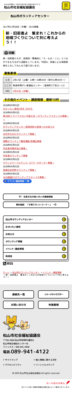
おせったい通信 (13, 226)
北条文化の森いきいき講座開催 (38, 196)
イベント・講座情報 (15, 248)
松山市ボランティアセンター (19, 219)
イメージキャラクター (53, 294)
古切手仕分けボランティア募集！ (20, 134)
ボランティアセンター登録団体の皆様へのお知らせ (28, 126)
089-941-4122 (26, 351)
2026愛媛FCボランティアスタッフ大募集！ (24, 177)
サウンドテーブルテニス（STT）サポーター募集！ (28, 162)
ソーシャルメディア (45, 364)
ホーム (6, 272)
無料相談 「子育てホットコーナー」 (34, 204)
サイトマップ (11, 359)
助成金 (9, 256)
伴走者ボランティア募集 (15, 155)
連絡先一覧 (18, 294)
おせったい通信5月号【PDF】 (18, 108)
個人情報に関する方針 (46, 359)
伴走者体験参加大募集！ (15, 148)
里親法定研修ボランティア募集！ (20, 170)
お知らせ (10, 234)
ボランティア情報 (14, 241)
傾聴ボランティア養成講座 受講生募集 (22, 141)
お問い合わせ (18, 304)
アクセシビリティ (13, 364)
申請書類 (53, 304)
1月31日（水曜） (21, 90)
